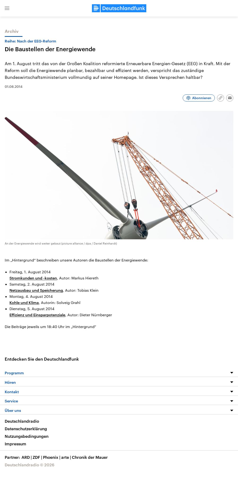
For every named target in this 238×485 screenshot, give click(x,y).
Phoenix (52, 457)
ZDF (38, 457)
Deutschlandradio (22, 421)
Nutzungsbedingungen (26, 436)
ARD (27, 457)
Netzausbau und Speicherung (36, 290)
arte (66, 457)
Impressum (15, 443)
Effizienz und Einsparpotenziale (37, 314)
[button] (7, 8)
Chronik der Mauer (90, 457)
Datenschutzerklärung (26, 428)
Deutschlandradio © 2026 (29, 464)
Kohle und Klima (24, 302)
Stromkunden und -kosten (33, 278)
